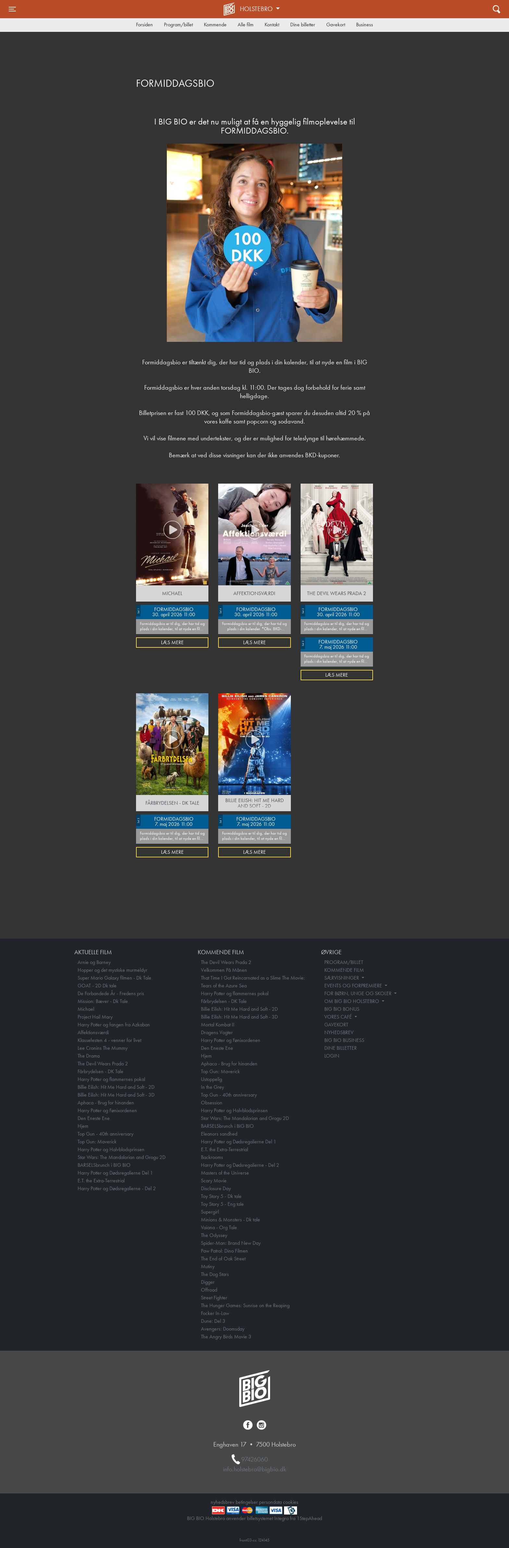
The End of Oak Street (223, 1258)
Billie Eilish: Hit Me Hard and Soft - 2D (116, 1087)
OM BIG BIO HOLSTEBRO (352, 1001)
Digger (208, 1282)
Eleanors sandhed (219, 1133)
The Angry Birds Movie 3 (226, 1336)
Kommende (215, 24)
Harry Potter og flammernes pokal (111, 1079)
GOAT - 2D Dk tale (97, 985)
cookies (290, 1502)
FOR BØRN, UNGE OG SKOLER (358, 993)
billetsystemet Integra (268, 1518)
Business (364, 24)
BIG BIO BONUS (341, 1009)
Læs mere (172, 642)
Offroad (209, 1289)
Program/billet (178, 24)
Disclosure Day (216, 1188)
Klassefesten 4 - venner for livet (109, 1040)
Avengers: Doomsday (222, 1328)
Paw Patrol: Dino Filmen (224, 1250)
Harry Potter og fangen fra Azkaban (114, 1024)
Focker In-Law (215, 1313)
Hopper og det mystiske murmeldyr (112, 970)
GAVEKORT (336, 1024)
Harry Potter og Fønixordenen (107, 1110)
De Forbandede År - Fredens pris (111, 993)
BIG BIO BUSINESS (344, 1040)
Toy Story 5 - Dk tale (221, 1196)
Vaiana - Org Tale (219, 1227)
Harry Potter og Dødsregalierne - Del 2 (117, 1188)
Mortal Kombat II (217, 1024)
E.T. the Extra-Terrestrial (101, 1180)
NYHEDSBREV (339, 1032)
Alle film (246, 24)
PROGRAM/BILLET (343, 962)
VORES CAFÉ (338, 1016)
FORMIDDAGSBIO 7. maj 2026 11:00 (329, 643)
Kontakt (272, 24)
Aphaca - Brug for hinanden (106, 1102)
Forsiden (144, 24)
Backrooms (212, 1157)
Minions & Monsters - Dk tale (230, 1219)
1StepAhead (309, 1518)
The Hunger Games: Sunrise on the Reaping (245, 1305)
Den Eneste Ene (94, 1118)
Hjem (83, 1126)
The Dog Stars (215, 1274)
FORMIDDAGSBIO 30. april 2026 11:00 (165, 611)
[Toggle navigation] (12, 9)
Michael (86, 1009)
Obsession (211, 1102)
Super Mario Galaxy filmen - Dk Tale (114, 977)
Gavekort (335, 24)
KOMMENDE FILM (344, 970)
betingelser (247, 1502)
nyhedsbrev (222, 1502)
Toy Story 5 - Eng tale (222, 1204)
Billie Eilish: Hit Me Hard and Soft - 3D (116, 1094)
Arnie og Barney (94, 962)
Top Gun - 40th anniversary (105, 1133)
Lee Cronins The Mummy (103, 1048)
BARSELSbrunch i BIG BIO (104, 1165)
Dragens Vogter (217, 1032)
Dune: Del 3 (213, 1321)
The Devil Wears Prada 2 (103, 1063)
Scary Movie (214, 1180)
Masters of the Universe (225, 1172)
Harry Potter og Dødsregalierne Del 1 (115, 1172)
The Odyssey (214, 1235)
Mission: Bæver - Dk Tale (103, 1001)
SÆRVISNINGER (342, 977)
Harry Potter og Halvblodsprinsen (111, 1149)
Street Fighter (214, 1297)
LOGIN (331, 1055)
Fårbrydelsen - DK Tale (100, 1071)
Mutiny (208, 1266)
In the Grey (212, 1087)
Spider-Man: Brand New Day (231, 1243)
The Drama (89, 1055)
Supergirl (210, 1211)
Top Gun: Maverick (97, 1141)
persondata (270, 1502)
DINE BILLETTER (340, 1048)
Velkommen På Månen (224, 970)
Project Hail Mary (95, 1016)
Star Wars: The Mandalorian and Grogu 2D (122, 1157)
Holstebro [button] (257, 9)
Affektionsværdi (93, 1032)
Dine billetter (302, 24)
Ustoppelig (211, 1079)
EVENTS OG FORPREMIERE (353, 985)
